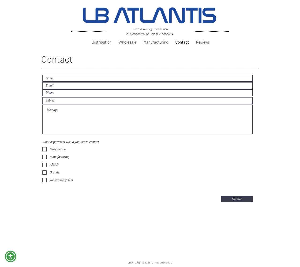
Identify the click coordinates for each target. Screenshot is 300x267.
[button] (10, 256)
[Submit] (237, 199)
